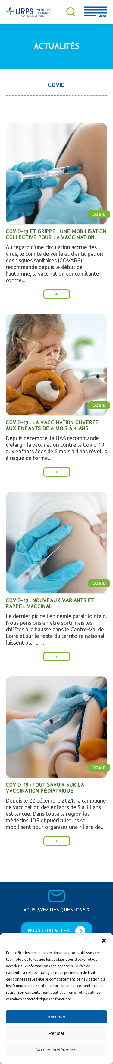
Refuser (56, 1033)
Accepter (56, 1016)
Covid (99, 214)
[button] (104, 941)
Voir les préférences (56, 1049)
